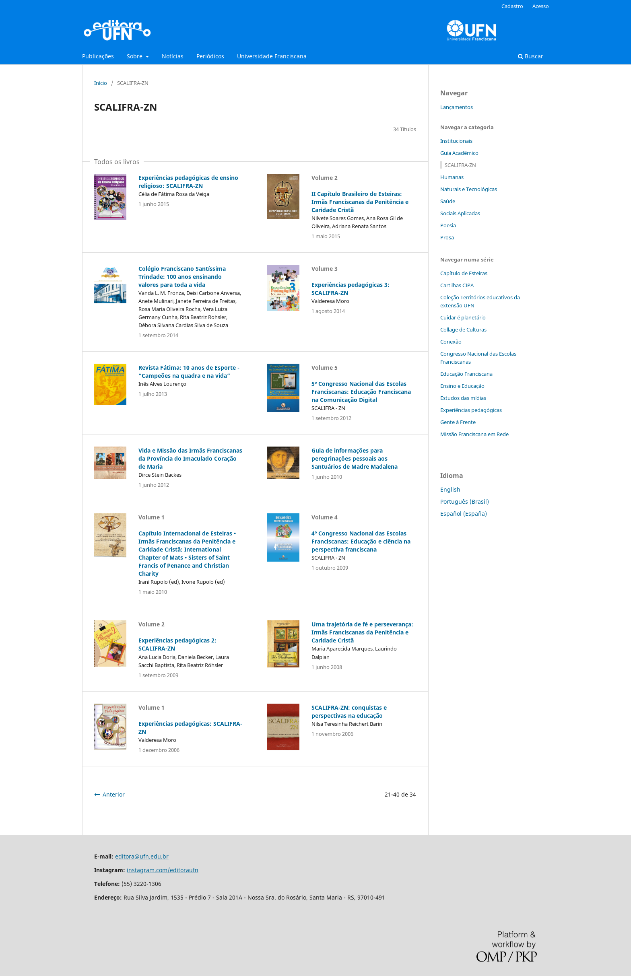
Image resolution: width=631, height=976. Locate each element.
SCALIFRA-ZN (460, 165)
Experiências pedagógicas (471, 410)
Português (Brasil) (464, 501)
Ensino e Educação (462, 385)
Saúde (447, 201)
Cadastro (512, 6)
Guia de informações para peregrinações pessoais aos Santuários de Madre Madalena (354, 458)
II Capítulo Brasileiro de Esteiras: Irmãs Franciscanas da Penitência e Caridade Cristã (359, 202)
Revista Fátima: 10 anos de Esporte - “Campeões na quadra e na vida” (188, 371)
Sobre (135, 56)
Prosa (447, 237)
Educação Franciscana (466, 373)
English (450, 489)
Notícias (173, 56)
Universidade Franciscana (272, 56)
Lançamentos (456, 107)
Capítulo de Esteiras (463, 273)
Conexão (451, 341)
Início (100, 82)
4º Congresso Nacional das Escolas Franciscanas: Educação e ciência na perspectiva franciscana (360, 541)
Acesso (540, 6)
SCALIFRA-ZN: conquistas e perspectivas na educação (349, 711)
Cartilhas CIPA (457, 285)
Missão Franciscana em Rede (474, 434)
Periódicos (210, 56)
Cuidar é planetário (463, 317)
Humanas (452, 177)
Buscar (530, 56)
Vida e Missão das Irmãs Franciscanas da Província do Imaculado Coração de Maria (190, 458)
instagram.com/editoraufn (162, 870)
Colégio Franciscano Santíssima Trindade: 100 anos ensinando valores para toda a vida (182, 276)
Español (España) (463, 513)
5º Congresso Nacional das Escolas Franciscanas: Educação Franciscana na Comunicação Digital (361, 392)
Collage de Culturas (463, 329)
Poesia (448, 225)
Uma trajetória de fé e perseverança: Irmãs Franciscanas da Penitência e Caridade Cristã (362, 632)
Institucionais (456, 140)
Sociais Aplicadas (460, 213)
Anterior (114, 794)
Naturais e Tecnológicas (468, 189)
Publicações (98, 56)
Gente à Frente (458, 422)
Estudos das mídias (463, 398)
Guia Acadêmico (459, 152)
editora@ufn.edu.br (142, 856)
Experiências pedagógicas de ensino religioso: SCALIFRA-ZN (188, 181)
